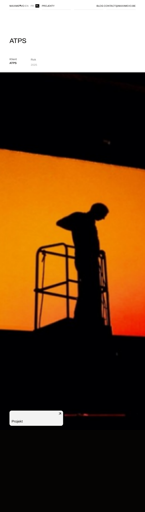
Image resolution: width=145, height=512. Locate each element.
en (27, 6)
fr (32, 6)
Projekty (48, 6)
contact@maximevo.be (120, 6)
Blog (99, 6)
